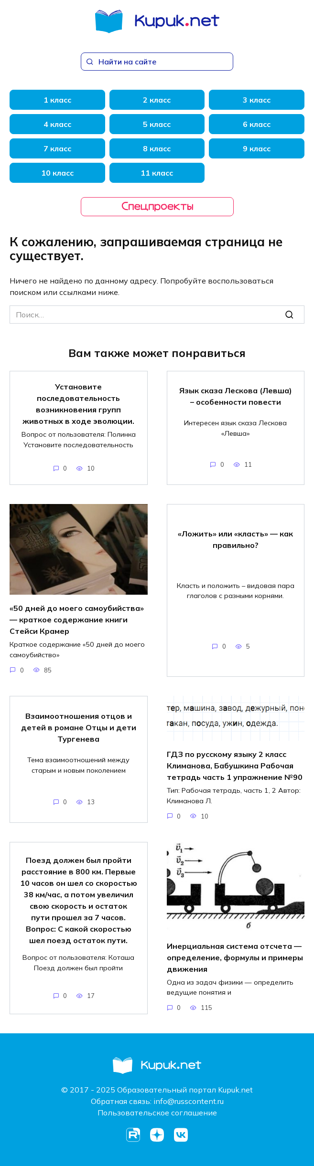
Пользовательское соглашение (157, 1112)
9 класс (257, 148)
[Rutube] (133, 1135)
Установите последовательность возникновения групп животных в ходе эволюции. (78, 404)
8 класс (157, 148)
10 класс (57, 173)
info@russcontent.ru (188, 1101)
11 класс (157, 173)
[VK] (181, 1135)
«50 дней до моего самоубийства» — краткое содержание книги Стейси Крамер (77, 619)
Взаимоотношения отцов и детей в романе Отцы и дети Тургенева (78, 727)
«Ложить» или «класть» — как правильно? (235, 539)
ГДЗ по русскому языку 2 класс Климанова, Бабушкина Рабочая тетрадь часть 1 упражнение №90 (235, 765)
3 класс (257, 100)
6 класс (257, 124)
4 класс (57, 124)
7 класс (57, 148)
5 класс (157, 124)
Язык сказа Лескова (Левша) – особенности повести (235, 396)
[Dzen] (157, 1135)
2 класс (157, 100)
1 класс (57, 100)
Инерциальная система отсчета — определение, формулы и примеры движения (235, 957)
